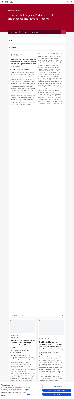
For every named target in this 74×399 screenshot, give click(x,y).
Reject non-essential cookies (56, 391)
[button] (24, 32)
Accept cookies (56, 395)
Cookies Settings (57, 387)
